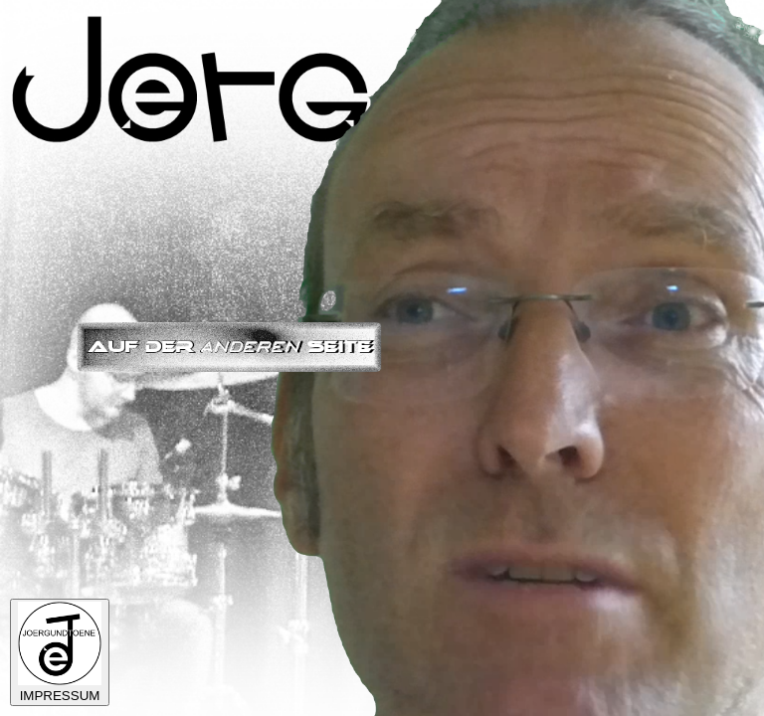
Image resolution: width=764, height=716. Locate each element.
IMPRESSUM (59, 652)
